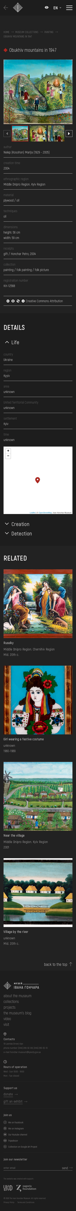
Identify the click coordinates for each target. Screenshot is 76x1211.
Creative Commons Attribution (34, 301)
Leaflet (32, 513)
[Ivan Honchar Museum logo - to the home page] (19, 7)
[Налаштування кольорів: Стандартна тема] (47, 7)
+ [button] (8, 451)
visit (6, 1024)
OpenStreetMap (45, 513)
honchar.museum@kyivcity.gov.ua (25, 1052)
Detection (21, 533)
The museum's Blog (17, 1012)
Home (6, 32)
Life (15, 342)
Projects (10, 1007)
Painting (49, 32)
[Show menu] (69, 8)
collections (11, 1001)
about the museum (17, 995)
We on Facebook (15, 1122)
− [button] (8, 456)
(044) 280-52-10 (41, 1047)
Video (7, 1018)
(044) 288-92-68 (25, 1047)
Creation (20, 524)
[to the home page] (38, 985)
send (65, 1168)
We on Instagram (16, 1128)
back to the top (55, 964)
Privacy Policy (9, 1202)
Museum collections (26, 32)
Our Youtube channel (17, 1134)
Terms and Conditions (25, 1202)
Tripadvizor (13, 1140)
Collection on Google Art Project (22, 1146)
